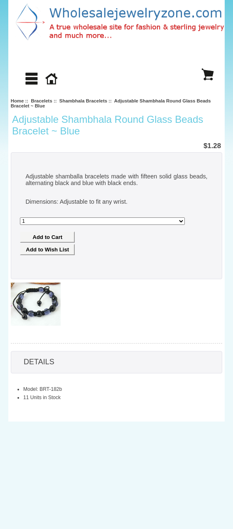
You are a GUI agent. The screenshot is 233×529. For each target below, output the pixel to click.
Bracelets (41, 100)
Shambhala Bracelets (83, 100)
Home (17, 100)
